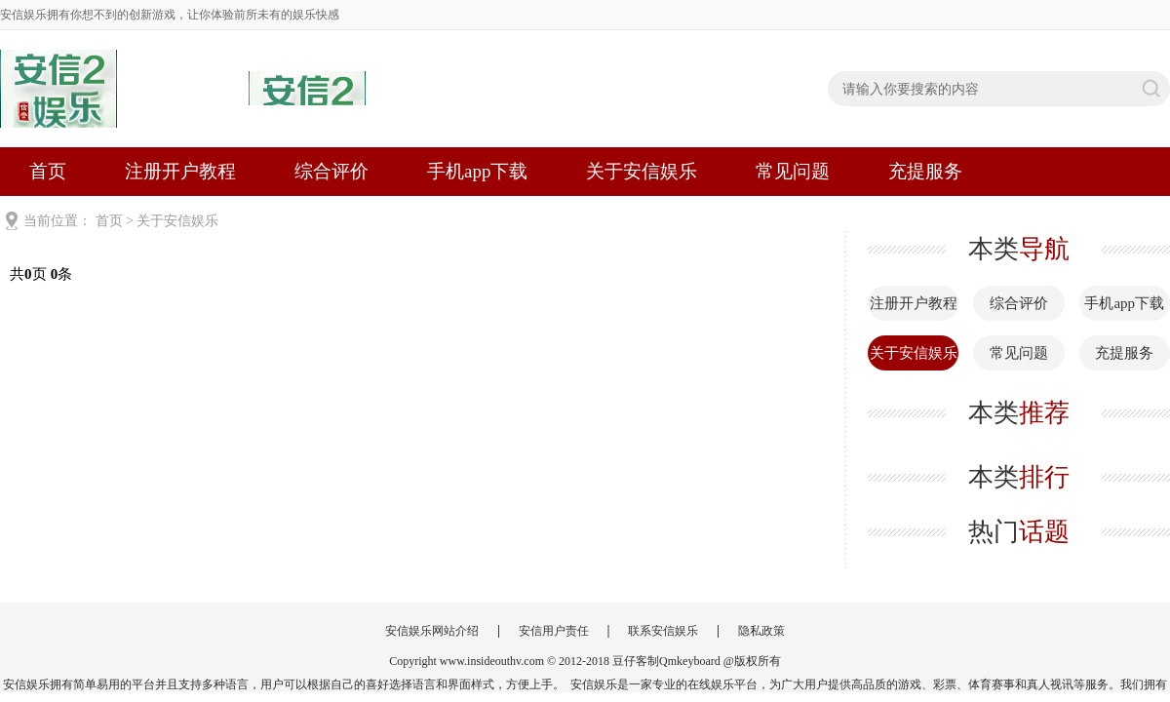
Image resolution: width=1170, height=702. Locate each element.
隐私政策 (761, 631)
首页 (47, 171)
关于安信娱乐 (641, 171)
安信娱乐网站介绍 (432, 631)
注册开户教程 (180, 171)
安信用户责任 (554, 631)
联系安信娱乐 (663, 631)
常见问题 (793, 171)
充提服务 (925, 171)
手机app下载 (477, 171)
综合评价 (331, 171)
